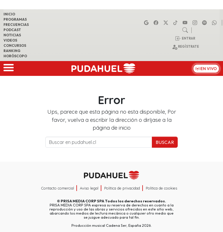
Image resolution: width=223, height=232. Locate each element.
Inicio (9, 14)
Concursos (14, 45)
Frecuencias (16, 24)
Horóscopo (15, 56)
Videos (10, 40)
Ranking (11, 51)
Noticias (12, 35)
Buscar (165, 142)
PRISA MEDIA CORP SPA (82, 201)
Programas (15, 19)
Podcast (12, 30)
